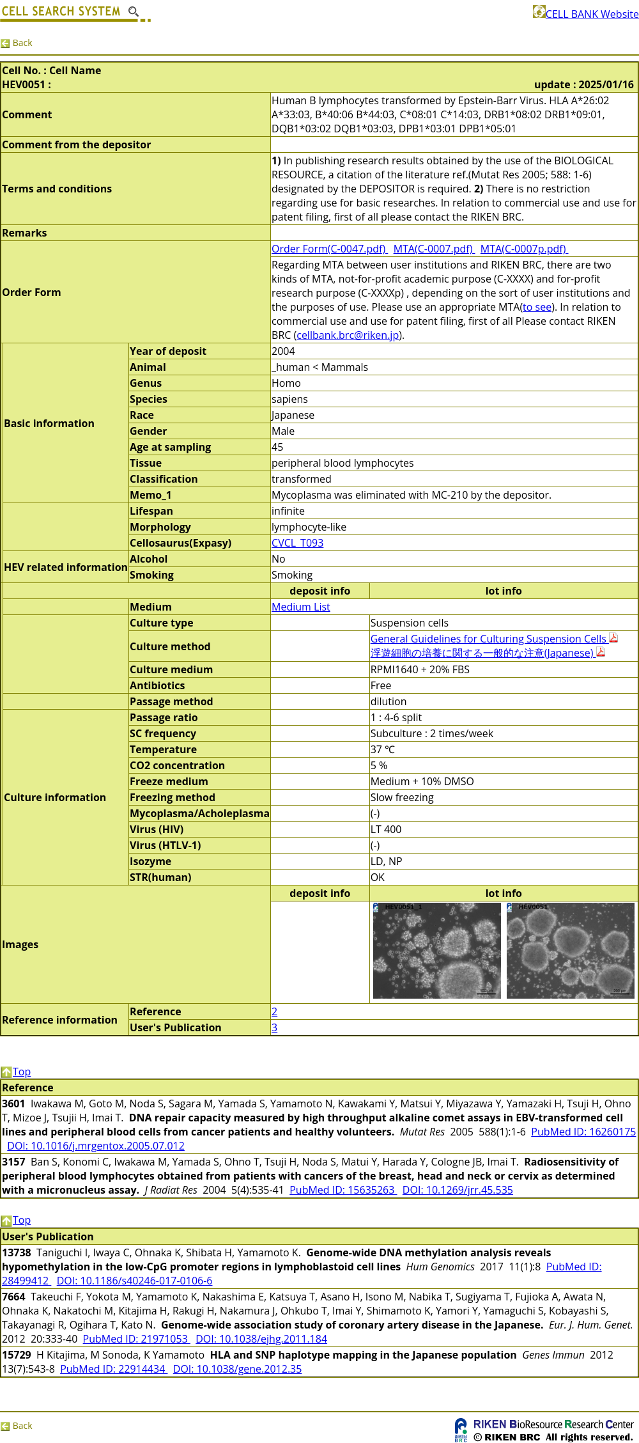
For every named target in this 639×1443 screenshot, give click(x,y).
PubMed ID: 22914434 (113, 1369)
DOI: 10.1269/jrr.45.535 (458, 1190)
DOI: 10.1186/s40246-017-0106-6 (135, 1281)
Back (16, 42)
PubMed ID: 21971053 (136, 1339)
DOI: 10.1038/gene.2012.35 (237, 1369)
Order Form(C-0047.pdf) (330, 249)
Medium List (301, 607)
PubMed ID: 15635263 (343, 1190)
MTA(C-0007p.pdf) (525, 249)
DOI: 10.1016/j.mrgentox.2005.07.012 (96, 1146)
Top (15, 1072)
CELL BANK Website (586, 14)
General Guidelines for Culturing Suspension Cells (494, 639)
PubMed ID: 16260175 (583, 1132)
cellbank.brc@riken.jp (347, 335)
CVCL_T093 (297, 543)
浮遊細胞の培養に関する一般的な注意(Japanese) (488, 653)
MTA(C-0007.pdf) (434, 249)
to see (537, 307)
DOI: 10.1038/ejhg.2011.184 (261, 1339)
